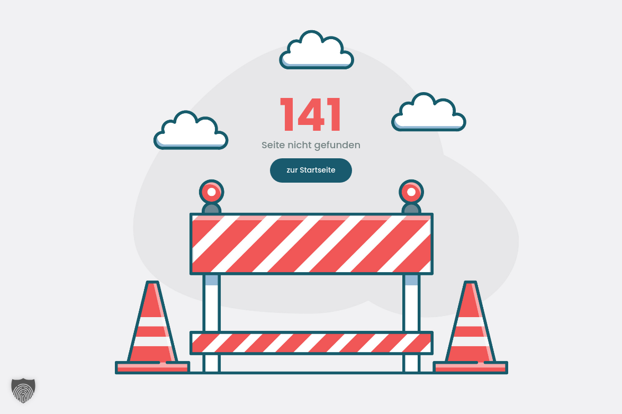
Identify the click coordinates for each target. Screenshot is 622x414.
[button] (23, 390)
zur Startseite (310, 170)
